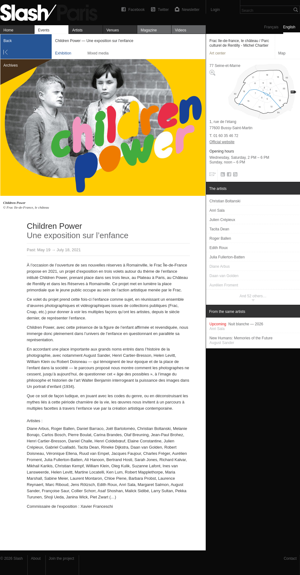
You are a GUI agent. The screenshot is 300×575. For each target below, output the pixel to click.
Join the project (61, 558)
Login (215, 9)
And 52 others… (253, 296)
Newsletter (190, 9)
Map (281, 53)
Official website (221, 142)
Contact (290, 558)
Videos (180, 30)
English (289, 27)
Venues (112, 30)
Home (8, 30)
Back (7, 41)
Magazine (149, 30)
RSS (222, 175)
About (35, 558)
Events (43, 30)
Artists (77, 30)
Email (212, 175)
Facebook (136, 9)
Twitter (163, 9)
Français (271, 27)
